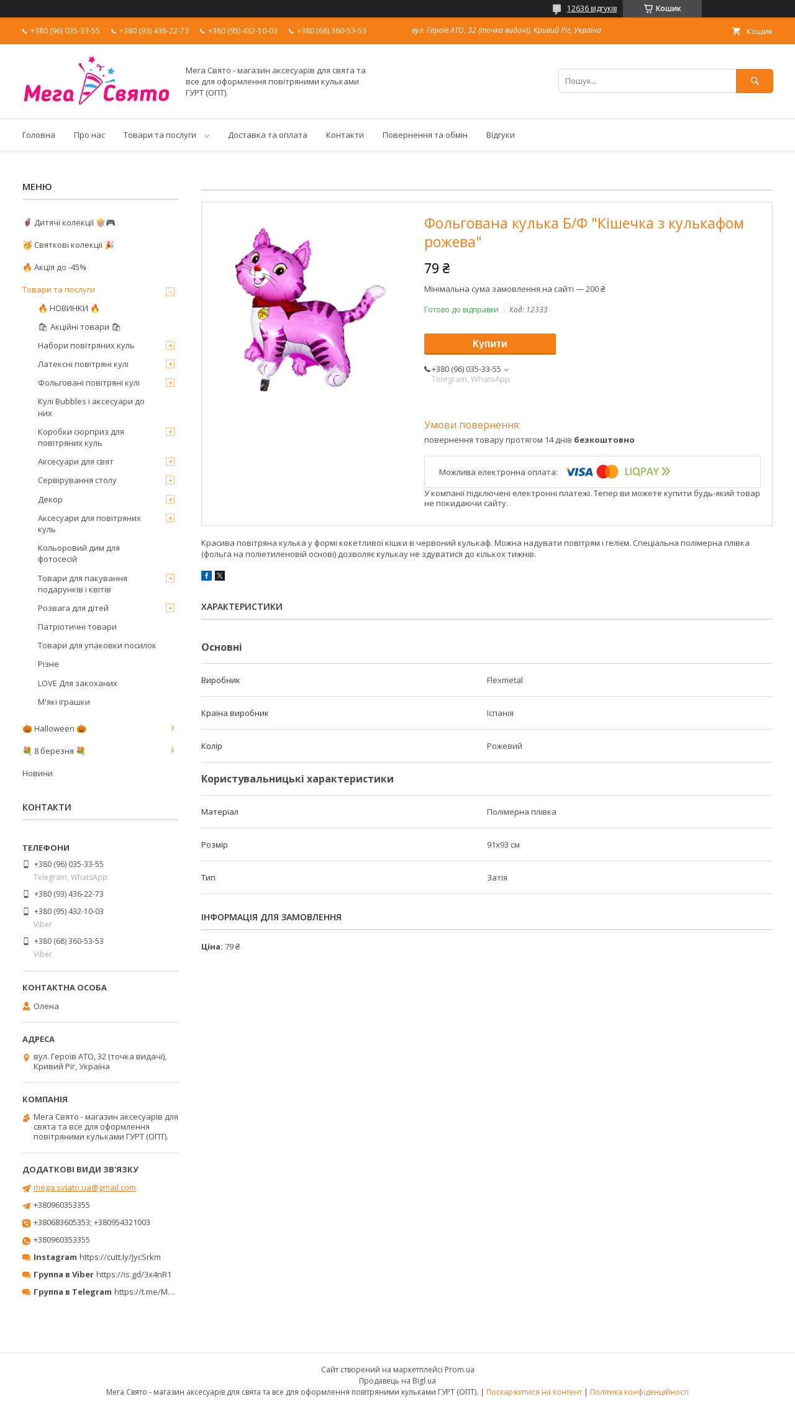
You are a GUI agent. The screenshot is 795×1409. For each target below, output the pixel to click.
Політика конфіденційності (639, 1392)
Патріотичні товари (77, 626)
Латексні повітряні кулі (83, 363)
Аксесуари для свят (76, 461)
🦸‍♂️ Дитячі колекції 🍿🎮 (69, 222)
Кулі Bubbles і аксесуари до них (91, 407)
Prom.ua (460, 1369)
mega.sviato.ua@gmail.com (85, 1187)
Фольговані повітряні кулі (89, 382)
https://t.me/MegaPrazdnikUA (170, 1291)
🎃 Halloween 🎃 (54, 728)
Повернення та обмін (425, 134)
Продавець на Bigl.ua (397, 1380)
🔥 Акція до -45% (54, 267)
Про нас (89, 134)
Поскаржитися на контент (534, 1392)
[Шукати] (754, 81)
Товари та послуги (160, 134)
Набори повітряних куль (86, 345)
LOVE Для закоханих (77, 683)
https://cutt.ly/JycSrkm (120, 1256)
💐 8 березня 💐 (54, 750)
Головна (38, 134)
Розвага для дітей (73, 608)
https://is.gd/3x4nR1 (133, 1274)
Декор (50, 499)
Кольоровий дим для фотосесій (79, 553)
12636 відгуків (592, 8)
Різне (48, 663)
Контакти (345, 134)
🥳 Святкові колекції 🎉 (68, 244)
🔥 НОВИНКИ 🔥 (69, 308)
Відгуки (500, 134)
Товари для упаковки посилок (97, 645)
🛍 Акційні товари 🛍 (80, 326)
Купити (490, 343)
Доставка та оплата (267, 134)
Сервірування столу (77, 480)
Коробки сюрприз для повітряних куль (81, 437)
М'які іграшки (64, 701)
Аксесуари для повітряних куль (89, 523)
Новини (37, 773)
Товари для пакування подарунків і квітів (82, 584)
